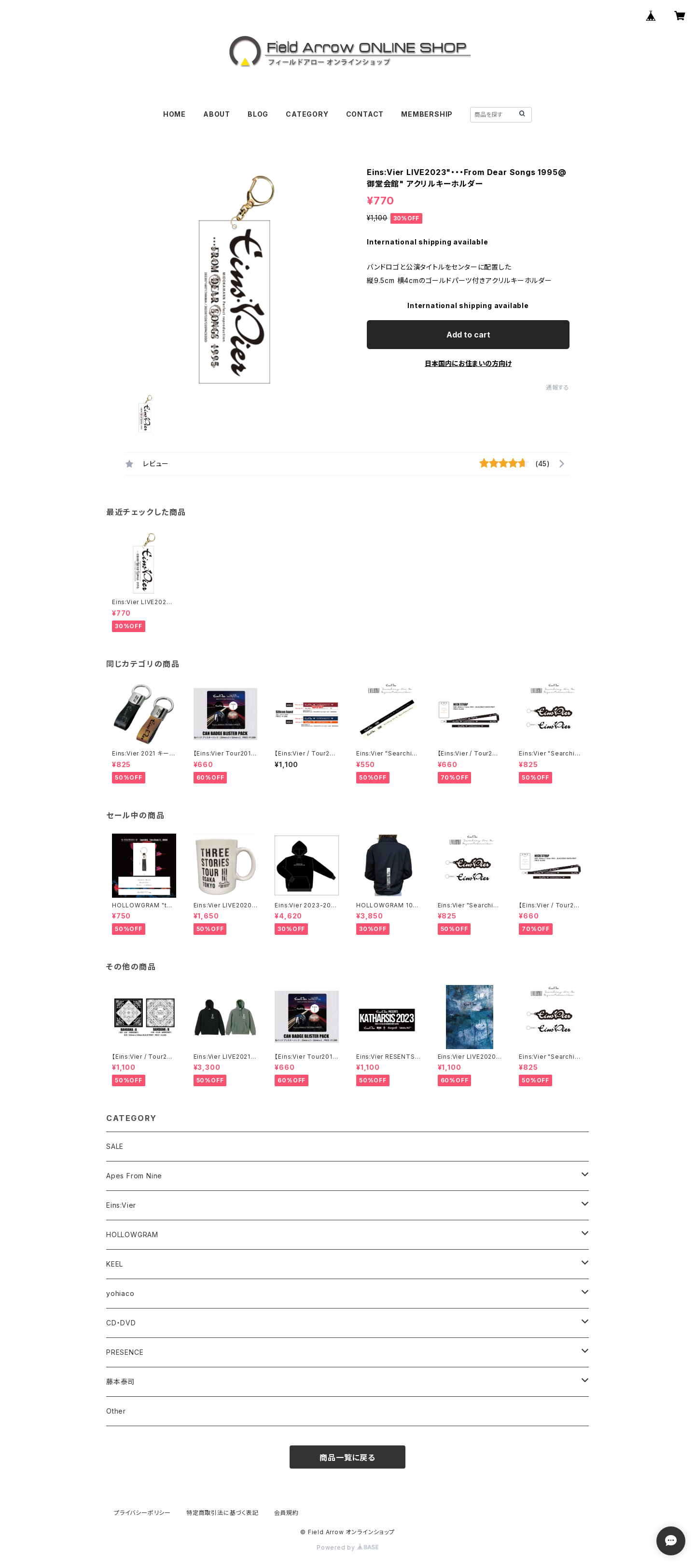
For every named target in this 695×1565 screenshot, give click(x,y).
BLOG (258, 114)
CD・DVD (121, 1323)
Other (116, 1411)
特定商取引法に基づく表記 (222, 1512)
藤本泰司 (120, 1381)
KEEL (114, 1264)
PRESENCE (124, 1352)
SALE (115, 1146)
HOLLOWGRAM (132, 1234)
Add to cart (468, 334)
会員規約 (286, 1512)
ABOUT (216, 114)
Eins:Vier (121, 1205)
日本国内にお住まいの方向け (468, 363)
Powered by (347, 1547)
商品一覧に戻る (347, 1457)
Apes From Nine (134, 1176)
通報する (558, 387)
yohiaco (120, 1293)
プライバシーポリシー (142, 1512)
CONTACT (365, 114)
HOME (174, 114)
